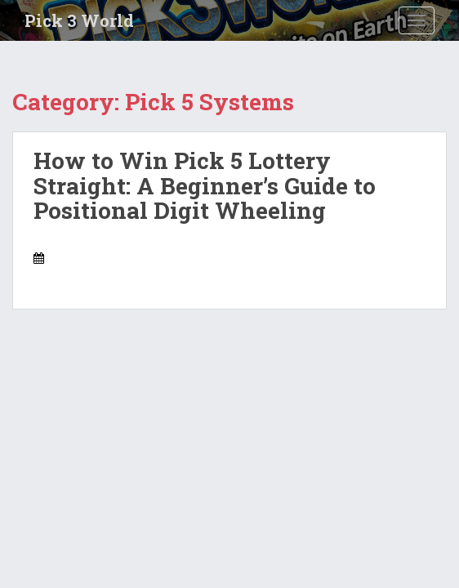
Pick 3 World (79, 20)
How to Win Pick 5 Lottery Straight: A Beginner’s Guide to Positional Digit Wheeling (204, 185)
